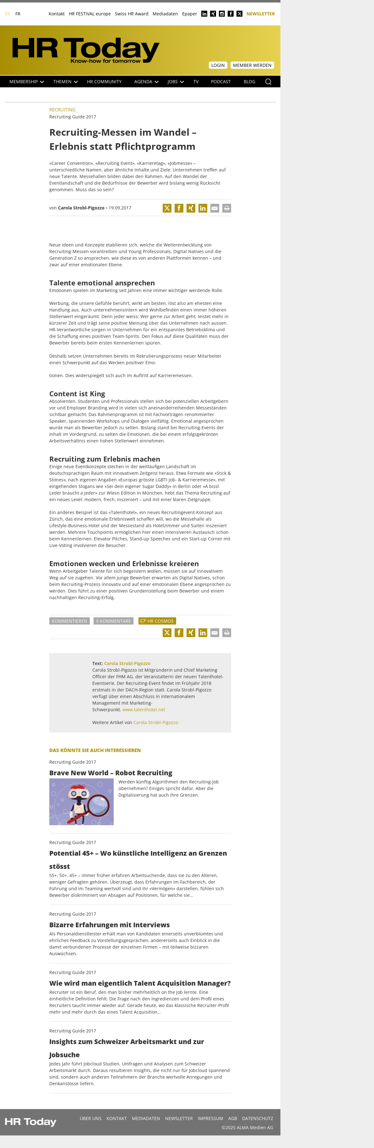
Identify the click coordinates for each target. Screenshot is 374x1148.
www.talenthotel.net (143, 709)
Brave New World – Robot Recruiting (110, 772)
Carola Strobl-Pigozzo (81, 208)
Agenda (146, 81)
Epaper (189, 14)
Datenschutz (257, 1118)
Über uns (90, 1118)
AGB (232, 1118)
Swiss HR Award (132, 14)
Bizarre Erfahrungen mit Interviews (109, 924)
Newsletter (261, 13)
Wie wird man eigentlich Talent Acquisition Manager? (140, 983)
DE (7, 14)
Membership (26, 81)
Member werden (252, 65)
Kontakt (57, 14)
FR (17, 14)
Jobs (176, 81)
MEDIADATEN (146, 1118)
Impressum (210, 1118)
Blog (249, 81)
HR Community (104, 81)
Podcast (221, 81)
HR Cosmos (161, 621)
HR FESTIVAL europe (90, 14)
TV (195, 81)
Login (218, 65)
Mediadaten (165, 14)
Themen (65, 81)
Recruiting (62, 109)
